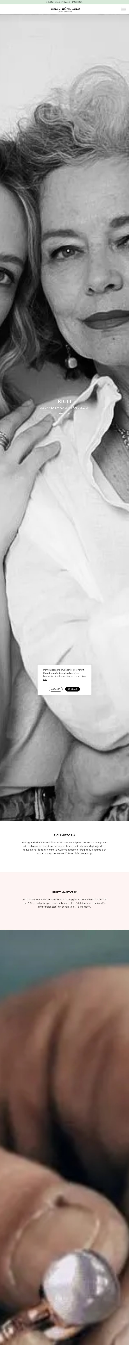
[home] (64, 9)
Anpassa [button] (55, 689)
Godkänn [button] (73, 689)
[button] (123, 9)
